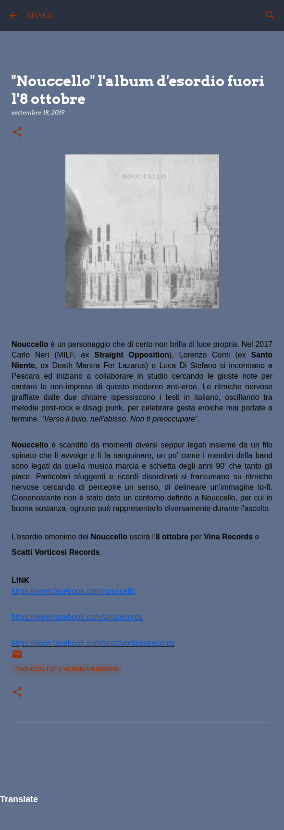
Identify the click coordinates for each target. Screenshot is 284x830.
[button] (17, 132)
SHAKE (39, 15)
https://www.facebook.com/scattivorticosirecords (93, 643)
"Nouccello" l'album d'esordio (66, 669)
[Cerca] (270, 15)
